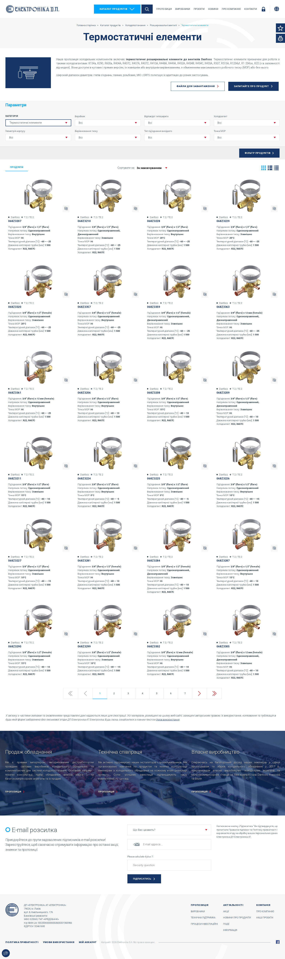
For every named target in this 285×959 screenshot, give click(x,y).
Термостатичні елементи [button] (25, 122)
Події (226, 924)
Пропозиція (164, 9)
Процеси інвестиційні (204, 924)
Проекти (199, 9)
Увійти (263, 9)
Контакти (250, 9)
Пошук (147, 9)
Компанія (263, 905)
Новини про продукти (237, 917)
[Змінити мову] (277, 9)
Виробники (182, 9)
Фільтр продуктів (257, 153)
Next (199, 693)
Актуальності (233, 905)
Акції (226, 911)
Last (214, 693)
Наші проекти (264, 917)
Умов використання (167, 719)
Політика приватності (21, 942)
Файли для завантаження (195, 86)
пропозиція (13, 791)
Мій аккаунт (88, 942)
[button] (108, 122)
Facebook (278, 942)
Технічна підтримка (203, 917)
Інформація (230, 930)
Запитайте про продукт (251, 86)
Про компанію (231, 9)
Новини (213, 9)
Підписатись (142, 878)
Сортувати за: (144, 168)
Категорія (11, 116)
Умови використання (58, 942)
